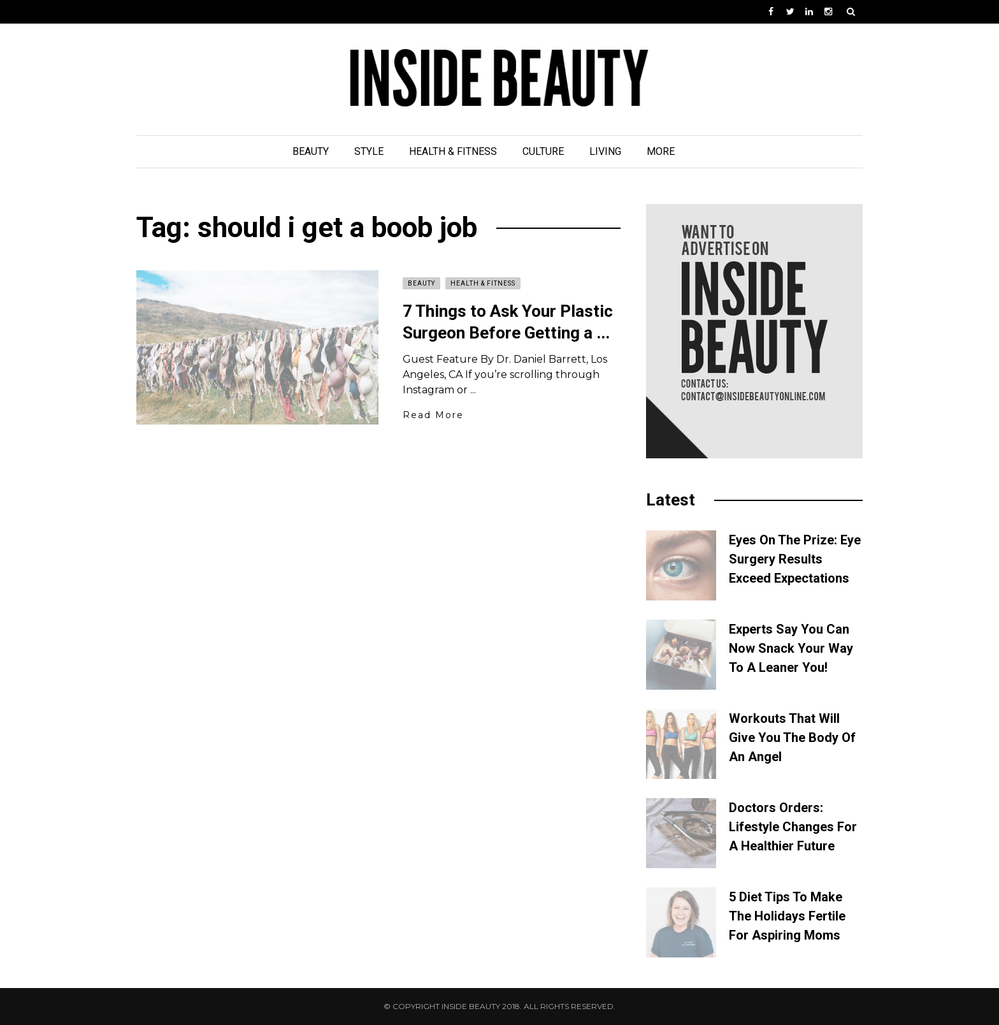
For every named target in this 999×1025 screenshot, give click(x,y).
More (661, 151)
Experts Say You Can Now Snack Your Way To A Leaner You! (791, 648)
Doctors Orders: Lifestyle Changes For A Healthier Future (793, 827)
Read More (433, 415)
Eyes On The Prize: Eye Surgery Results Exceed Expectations (795, 559)
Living (605, 151)
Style (369, 151)
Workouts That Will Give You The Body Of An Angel (792, 737)
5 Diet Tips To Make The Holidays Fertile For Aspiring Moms (787, 916)
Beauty (310, 151)
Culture (543, 151)
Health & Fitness (453, 151)
